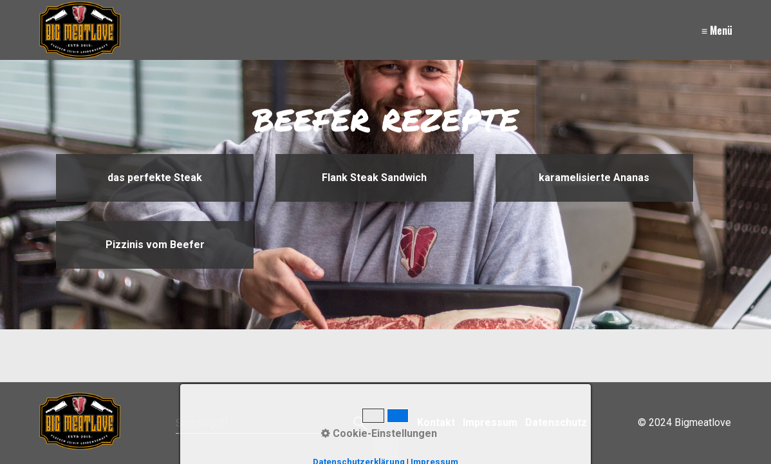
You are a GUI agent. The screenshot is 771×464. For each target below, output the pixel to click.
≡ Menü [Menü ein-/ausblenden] (716, 30)
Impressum (490, 422)
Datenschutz (556, 422)
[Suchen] (358, 423)
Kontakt (436, 422)
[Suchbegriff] (271, 423)
